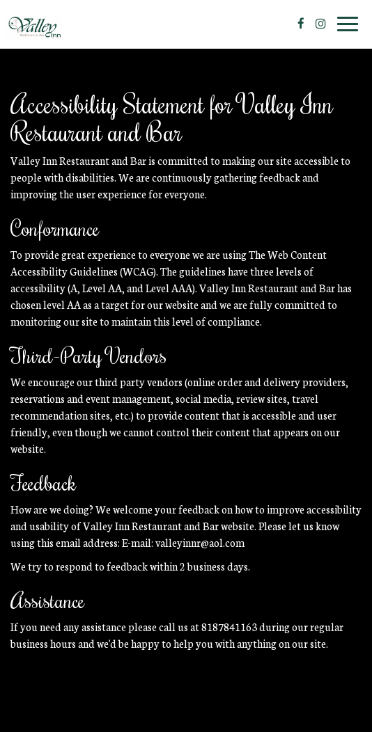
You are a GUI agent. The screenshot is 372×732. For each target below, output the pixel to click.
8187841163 (229, 626)
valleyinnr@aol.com (200, 542)
